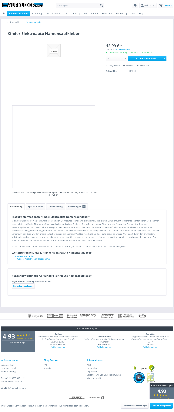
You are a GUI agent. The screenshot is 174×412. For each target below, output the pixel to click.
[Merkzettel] (135, 5)
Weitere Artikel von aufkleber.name (32, 259)
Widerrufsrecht (94, 378)
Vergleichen (113, 65)
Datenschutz (93, 368)
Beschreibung (16, 206)
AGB (89, 365)
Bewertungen (76, 206)
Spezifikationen (35, 206)
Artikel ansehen (58, 347)
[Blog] (141, 13)
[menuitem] (80, 5)
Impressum (92, 371)
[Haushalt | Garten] (125, 13)
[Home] (4, 13)
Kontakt (47, 368)
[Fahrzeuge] (37, 13)
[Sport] (66, 13)
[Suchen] (101, 5)
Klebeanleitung (56, 206)
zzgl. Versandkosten (122, 49)
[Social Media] (53, 13)
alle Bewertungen (18, 342)
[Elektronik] (107, 13)
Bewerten (143, 65)
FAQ (46, 365)
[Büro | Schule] (80, 13)
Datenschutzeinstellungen (135, 405)
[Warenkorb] (165, 5)
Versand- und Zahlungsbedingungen (104, 374)
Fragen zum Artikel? (25, 256)
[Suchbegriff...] (80, 5)
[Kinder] (94, 13)
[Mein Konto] (147, 5)
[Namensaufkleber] (18, 13)
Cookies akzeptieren (161, 405)
